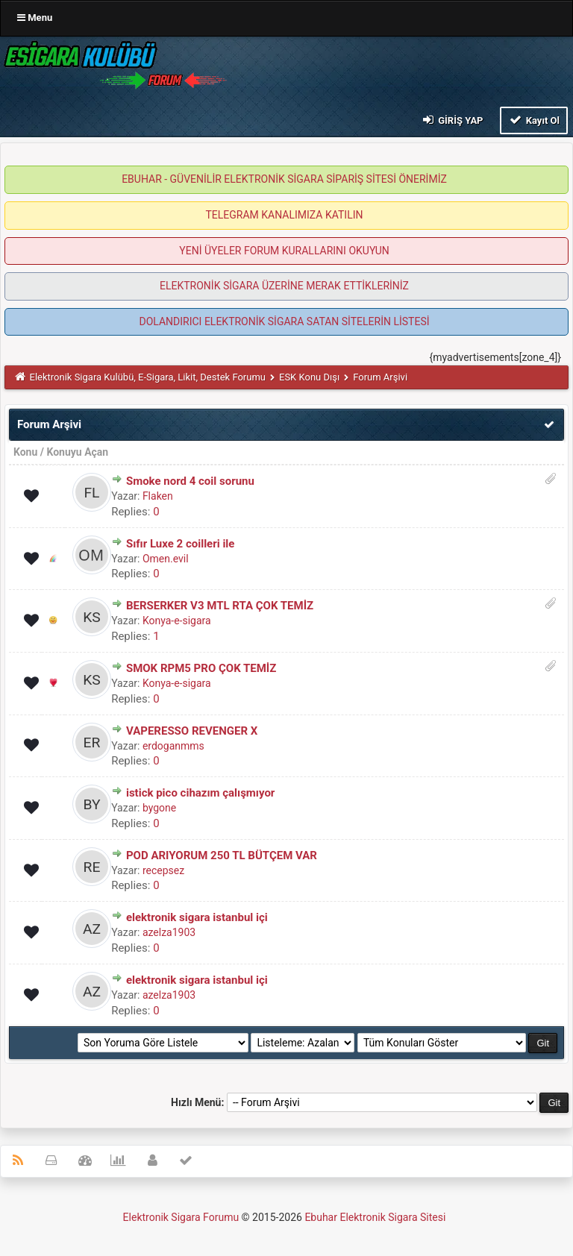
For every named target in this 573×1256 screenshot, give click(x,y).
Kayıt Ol (534, 119)
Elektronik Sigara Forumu (181, 1217)
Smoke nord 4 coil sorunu (190, 481)
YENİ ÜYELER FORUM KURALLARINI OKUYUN (284, 251)
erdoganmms (173, 746)
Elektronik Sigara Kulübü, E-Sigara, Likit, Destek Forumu (148, 377)
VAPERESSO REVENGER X (191, 731)
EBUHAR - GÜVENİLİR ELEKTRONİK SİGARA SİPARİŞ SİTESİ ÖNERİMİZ (284, 179)
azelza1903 (169, 932)
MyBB (449, 1220)
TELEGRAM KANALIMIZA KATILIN (284, 215)
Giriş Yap (451, 119)
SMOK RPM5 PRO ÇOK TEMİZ (201, 668)
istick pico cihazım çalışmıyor (200, 793)
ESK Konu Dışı (309, 377)
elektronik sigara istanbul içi (197, 917)
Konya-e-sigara (177, 621)
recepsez (163, 870)
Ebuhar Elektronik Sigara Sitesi (374, 1217)
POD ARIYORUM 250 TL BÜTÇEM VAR (221, 855)
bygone (159, 808)
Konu (25, 452)
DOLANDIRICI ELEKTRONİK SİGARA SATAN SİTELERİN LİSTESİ (284, 321)
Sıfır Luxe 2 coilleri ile (180, 543)
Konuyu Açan (77, 452)
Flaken (158, 496)
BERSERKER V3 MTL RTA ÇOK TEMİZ (219, 605)
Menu (34, 17)
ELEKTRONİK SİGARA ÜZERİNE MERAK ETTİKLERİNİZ (284, 286)
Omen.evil (166, 559)
